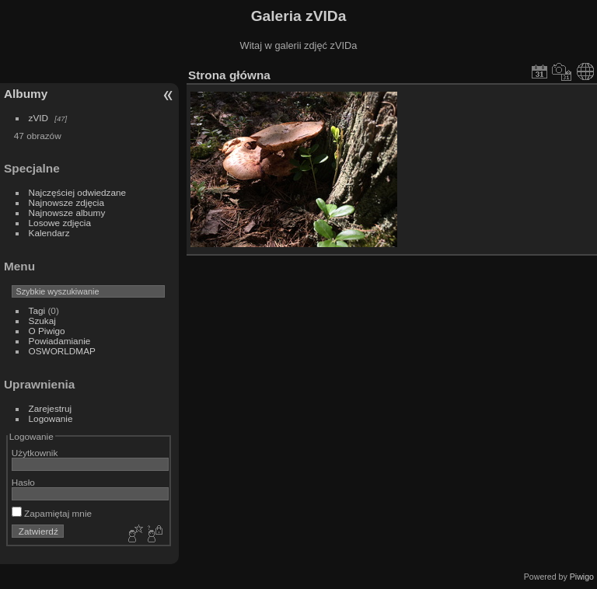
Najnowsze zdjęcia (66, 202)
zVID (39, 118)
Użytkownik (35, 453)
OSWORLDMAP (62, 351)
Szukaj (42, 320)
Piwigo (582, 576)
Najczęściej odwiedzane (78, 192)
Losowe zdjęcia (60, 223)
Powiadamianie (60, 341)
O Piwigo (47, 331)
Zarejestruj (50, 408)
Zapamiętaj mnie (52, 513)
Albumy (25, 93)
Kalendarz (49, 233)
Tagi (37, 310)
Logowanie (51, 418)
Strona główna (229, 75)
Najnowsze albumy (67, 212)
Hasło (23, 482)
